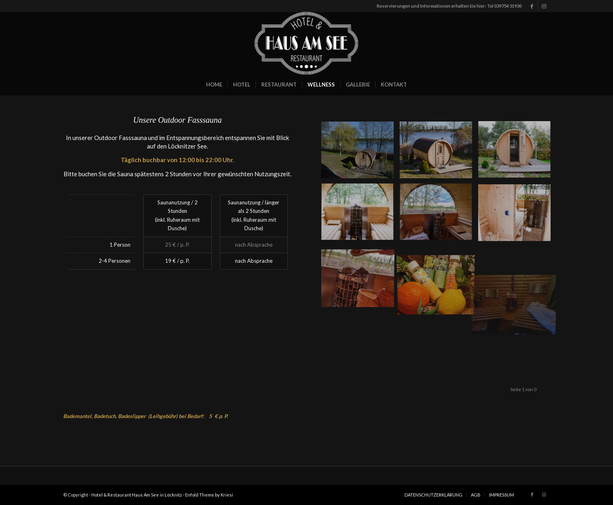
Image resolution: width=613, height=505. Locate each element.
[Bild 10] (439, 278)
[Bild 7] (439, 215)
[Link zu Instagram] (544, 6)
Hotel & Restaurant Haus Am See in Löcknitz (136, 494)
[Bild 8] (517, 153)
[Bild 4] (360, 215)
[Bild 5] (360, 278)
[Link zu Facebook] (532, 6)
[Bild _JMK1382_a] (439, 153)
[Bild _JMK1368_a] (360, 153)
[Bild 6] (517, 215)
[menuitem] (214, 84)
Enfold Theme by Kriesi (209, 494)
